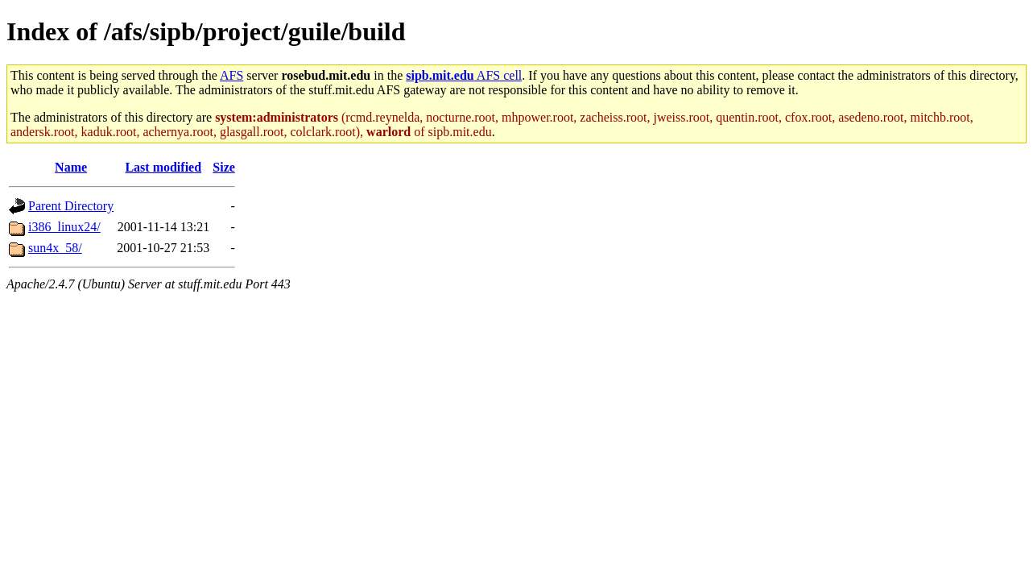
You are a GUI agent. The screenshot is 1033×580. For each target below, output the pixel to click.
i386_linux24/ (64, 227)
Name (71, 167)
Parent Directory (71, 206)
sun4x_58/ (55, 248)
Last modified (163, 167)
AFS (231, 75)
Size (224, 167)
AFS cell (464, 75)
